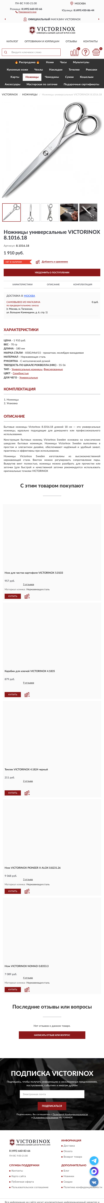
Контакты (90, 41)
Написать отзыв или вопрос (52, 1025)
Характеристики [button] (22, 284)
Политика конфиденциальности (83, 1177)
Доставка (69, 1135)
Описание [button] (53, 284)
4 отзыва (28, 968)
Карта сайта (18, 1166)
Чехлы (38, 69)
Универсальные (28, 377)
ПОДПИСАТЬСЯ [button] (52, 1096)
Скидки (68, 1171)
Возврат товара (73, 1146)
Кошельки (86, 77)
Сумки (69, 77)
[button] (26, 12)
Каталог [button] (12, 41)
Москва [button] (29, 296)
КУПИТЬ (12, 596)
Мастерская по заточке (42, 84)
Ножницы (32, 77)
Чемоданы (52, 77)
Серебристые (21, 373)
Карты (15, 77)
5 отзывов (28, 584)
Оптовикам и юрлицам (42, 41)
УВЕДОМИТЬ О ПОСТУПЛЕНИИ (52, 272)
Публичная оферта (22, 1171)
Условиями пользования (45, 1107)
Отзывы (71, 41)
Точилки (74, 69)
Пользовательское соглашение (29, 1177)
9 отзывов (28, 683)
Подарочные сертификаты (81, 84)
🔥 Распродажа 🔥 (27, 62)
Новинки (69, 1166)
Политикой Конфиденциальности (70, 1104)
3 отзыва (28, 869)
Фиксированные (53, 369)
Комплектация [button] (82, 284)
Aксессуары (12, 84)
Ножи (50, 62)
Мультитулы (81, 62)
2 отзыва (28, 776)
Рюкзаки (91, 69)
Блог (66, 1160)
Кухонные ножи (17, 69)
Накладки (55, 69)
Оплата (68, 1141)
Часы (63, 62)
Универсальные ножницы (27, 369)
